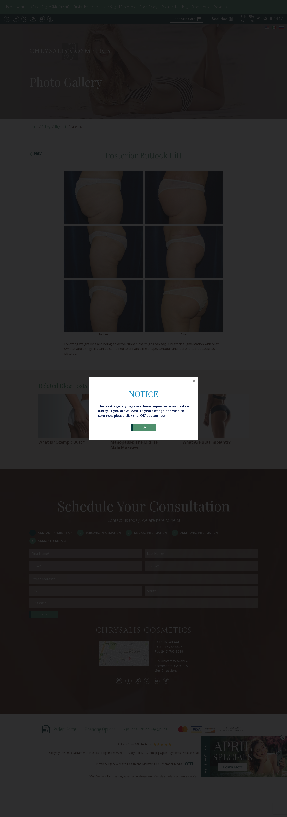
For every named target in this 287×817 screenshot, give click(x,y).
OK (144, 427)
